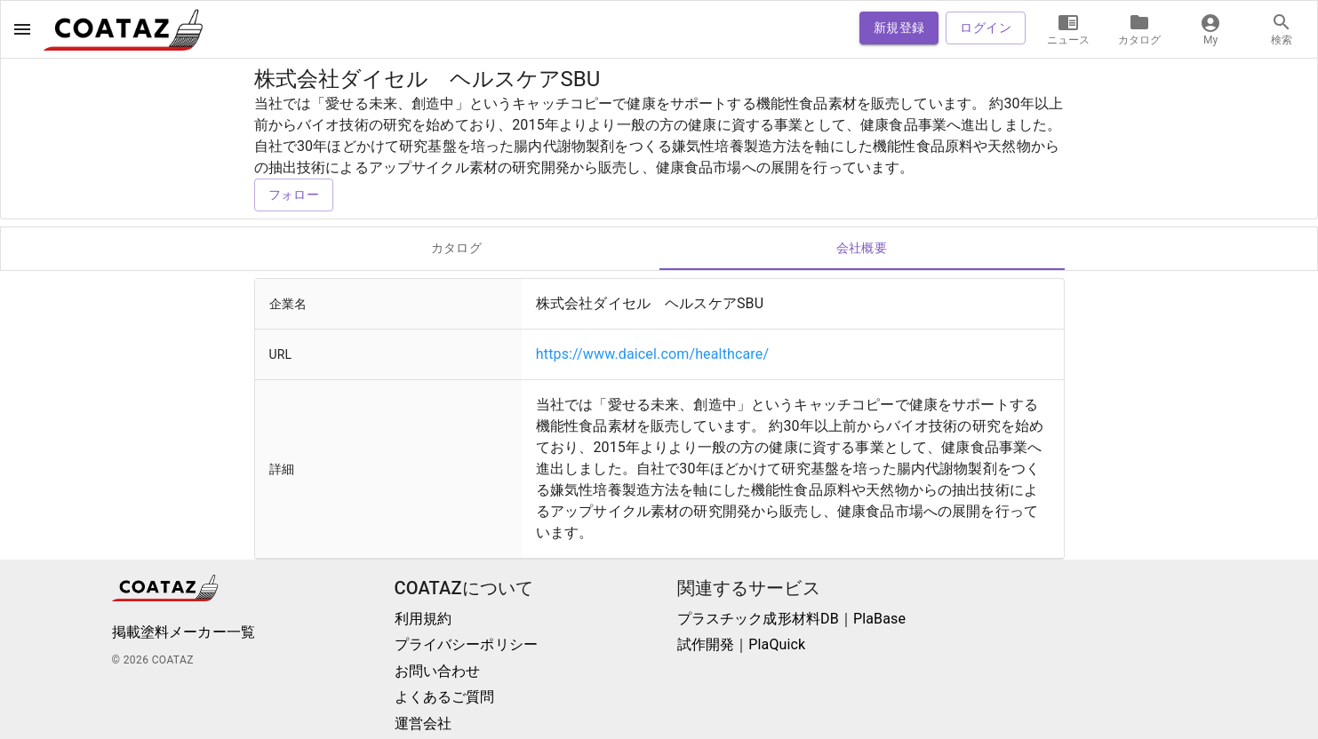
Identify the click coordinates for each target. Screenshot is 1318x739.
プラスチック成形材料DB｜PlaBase (792, 618)
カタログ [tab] (456, 248)
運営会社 (423, 723)
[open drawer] (22, 29)
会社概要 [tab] (862, 248)
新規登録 (899, 28)
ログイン (986, 28)
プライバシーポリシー (467, 644)
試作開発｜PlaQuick (741, 644)
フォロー (294, 195)
